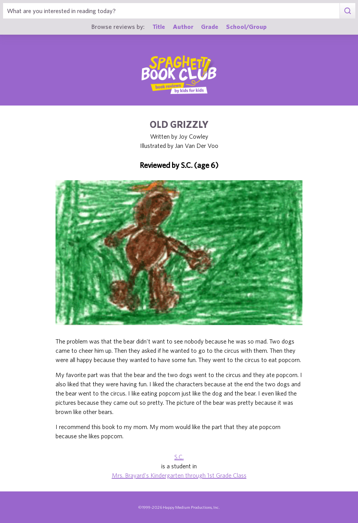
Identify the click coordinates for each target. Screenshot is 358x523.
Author (183, 26)
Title (158, 26)
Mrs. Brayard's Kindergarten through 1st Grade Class (179, 475)
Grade (209, 26)
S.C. (179, 456)
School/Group (246, 26)
